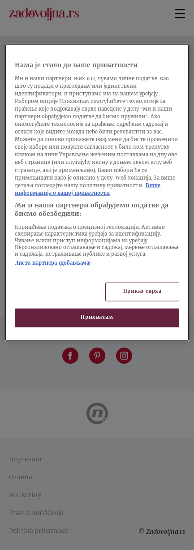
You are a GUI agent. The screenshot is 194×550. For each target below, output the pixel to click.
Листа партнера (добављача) (53, 263)
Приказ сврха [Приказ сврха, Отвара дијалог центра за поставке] (142, 291)
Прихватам (97, 317)
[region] (97, 192)
